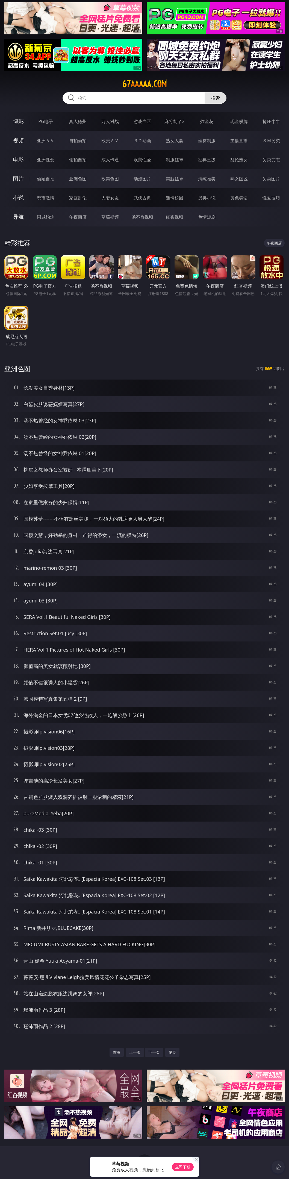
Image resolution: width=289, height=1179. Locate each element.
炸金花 (206, 121)
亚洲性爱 (45, 160)
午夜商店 (78, 217)
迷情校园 (174, 198)
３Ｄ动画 (142, 141)
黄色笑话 (239, 198)
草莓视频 (110, 217)
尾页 (172, 1052)
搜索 (215, 98)
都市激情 (45, 198)
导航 (18, 216)
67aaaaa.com (144, 84)
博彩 (18, 121)
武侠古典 (142, 198)
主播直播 (239, 141)
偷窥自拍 (45, 179)
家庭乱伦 (78, 198)
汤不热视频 (142, 217)
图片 (18, 178)
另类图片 (271, 179)
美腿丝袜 (174, 179)
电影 (18, 159)
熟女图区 (239, 179)
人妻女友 (110, 198)
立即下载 (182, 1166)
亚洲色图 (78, 179)
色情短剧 (207, 217)
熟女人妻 (174, 141)
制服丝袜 (174, 160)
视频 (18, 140)
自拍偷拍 (78, 141)
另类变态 (271, 160)
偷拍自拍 (78, 160)
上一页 (135, 1052)
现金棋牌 (239, 121)
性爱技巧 (271, 198)
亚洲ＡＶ (45, 141)
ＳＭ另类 (271, 141)
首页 (116, 1052)
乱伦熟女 (239, 160)
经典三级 (207, 160)
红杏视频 (174, 217)
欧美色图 (110, 179)
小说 (18, 197)
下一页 (154, 1052)
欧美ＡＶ (110, 141)
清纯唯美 (207, 179)
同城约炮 (45, 217)
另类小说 (207, 198)
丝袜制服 (207, 141)
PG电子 (45, 121)
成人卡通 (110, 160)
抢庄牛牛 (271, 121)
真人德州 (78, 121)
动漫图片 (142, 179)
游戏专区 (142, 121)
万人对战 (110, 121)
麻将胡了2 (174, 121)
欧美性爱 (142, 160)
